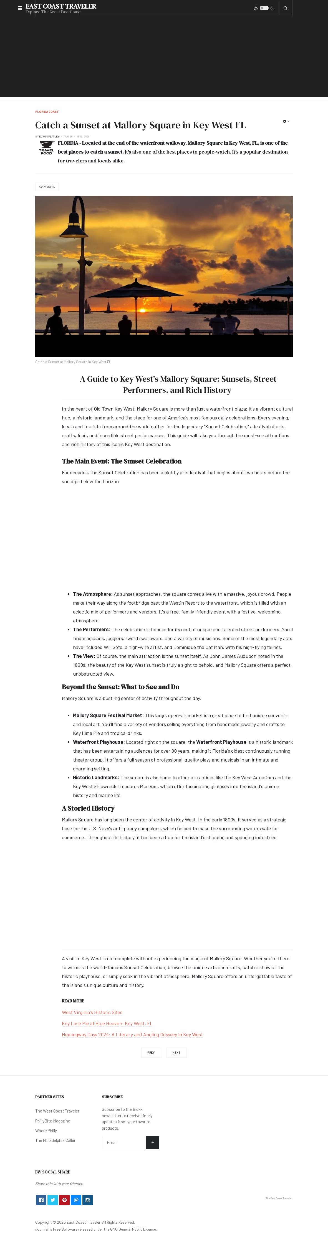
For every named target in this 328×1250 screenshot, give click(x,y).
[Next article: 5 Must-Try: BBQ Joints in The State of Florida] (176, 1053)
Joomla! (42, 1229)
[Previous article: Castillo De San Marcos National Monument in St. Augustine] (151, 1053)
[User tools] (286, 121)
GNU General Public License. (133, 1229)
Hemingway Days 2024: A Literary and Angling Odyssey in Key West (132, 1034)
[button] (20, 8)
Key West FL (47, 186)
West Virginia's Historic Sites (92, 1012)
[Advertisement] (164, 58)
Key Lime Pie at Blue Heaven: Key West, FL (107, 1023)
